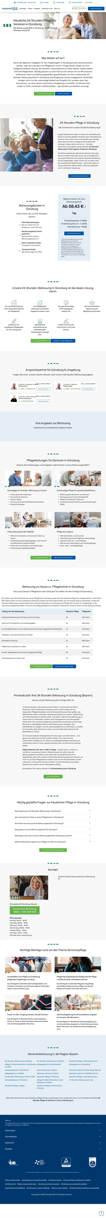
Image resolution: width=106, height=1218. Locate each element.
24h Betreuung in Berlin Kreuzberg (48, 1185)
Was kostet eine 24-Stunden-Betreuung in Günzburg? (38, 811)
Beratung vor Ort (47, 8)
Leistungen (22, 8)
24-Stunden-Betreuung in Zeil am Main (20, 1077)
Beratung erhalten (43, 389)
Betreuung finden (96, 8)
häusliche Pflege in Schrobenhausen (83, 1077)
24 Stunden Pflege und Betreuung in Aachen (77, 1181)
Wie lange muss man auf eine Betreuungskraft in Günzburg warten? (43, 836)
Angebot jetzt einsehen (41, 666)
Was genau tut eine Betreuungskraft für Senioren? (36, 830)
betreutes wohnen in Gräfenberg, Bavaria (85, 1071)
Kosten (30, 8)
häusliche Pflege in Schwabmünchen (83, 1062)
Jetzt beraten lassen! (44, 93)
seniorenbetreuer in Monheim (16, 1081)
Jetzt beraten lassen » (74, 233)
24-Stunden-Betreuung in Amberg (18, 1062)
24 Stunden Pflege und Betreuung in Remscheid (84, 1189)
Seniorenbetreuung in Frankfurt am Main (34, 1181)
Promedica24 (11, 1137)
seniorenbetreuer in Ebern (47, 1071)
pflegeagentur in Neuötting (79, 1065)
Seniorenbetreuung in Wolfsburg (15, 1189)
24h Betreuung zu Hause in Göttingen (38, 1189)
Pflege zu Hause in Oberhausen (26, 1185)
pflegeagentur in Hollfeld (14, 1074)
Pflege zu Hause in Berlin (12, 1181)
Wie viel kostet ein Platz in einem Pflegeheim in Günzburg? (39, 818)
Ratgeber (37, 8)
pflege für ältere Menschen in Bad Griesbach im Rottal (50, 1082)
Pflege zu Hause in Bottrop (60, 1189)
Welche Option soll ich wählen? (63, 558)
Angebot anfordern (40, 341)
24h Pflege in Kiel (10, 1185)
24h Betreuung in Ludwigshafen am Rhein (74, 1185)
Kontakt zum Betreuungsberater (53, 850)
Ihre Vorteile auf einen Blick (79, 176)
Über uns (57, 8)
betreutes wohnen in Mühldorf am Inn (83, 1074)
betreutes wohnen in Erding (47, 1074)
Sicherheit (10, 1144)
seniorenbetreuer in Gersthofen (17, 1071)
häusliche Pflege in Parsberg (48, 1077)
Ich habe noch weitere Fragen (64, 666)
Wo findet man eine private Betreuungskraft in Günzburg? (39, 824)
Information (10, 1131)
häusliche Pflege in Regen (15, 1086)
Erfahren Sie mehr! (63, 93)
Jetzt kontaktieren (53, 777)
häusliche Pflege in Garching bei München (49, 1087)
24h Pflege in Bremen (55, 1181)
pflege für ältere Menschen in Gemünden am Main (20, 1066)
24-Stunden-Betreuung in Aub (81, 1081)
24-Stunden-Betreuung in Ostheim (50, 1062)
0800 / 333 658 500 (79, 8)
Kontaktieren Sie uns (40, 558)
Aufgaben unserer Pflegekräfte (62, 341)
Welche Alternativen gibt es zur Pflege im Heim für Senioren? (40, 842)
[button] (101, 1213)
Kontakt (8, 1150)
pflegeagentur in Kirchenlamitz (49, 1065)
